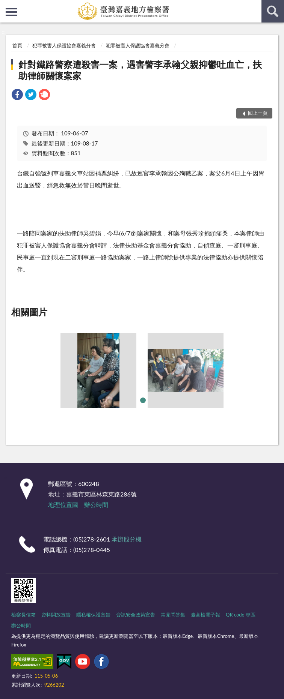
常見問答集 (173, 615)
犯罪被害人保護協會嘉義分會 (64, 45)
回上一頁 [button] (257, 113)
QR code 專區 (240, 615)
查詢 (272, 11)
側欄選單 (11, 12)
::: (6, 6)
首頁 (17, 45)
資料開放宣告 (56, 615)
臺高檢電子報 (205, 615)
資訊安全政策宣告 (135, 615)
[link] (17, 95)
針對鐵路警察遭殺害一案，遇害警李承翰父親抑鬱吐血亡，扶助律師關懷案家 (140, 70)
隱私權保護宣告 (93, 615)
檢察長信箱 (23, 615)
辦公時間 (96, 504)
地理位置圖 (63, 504)
